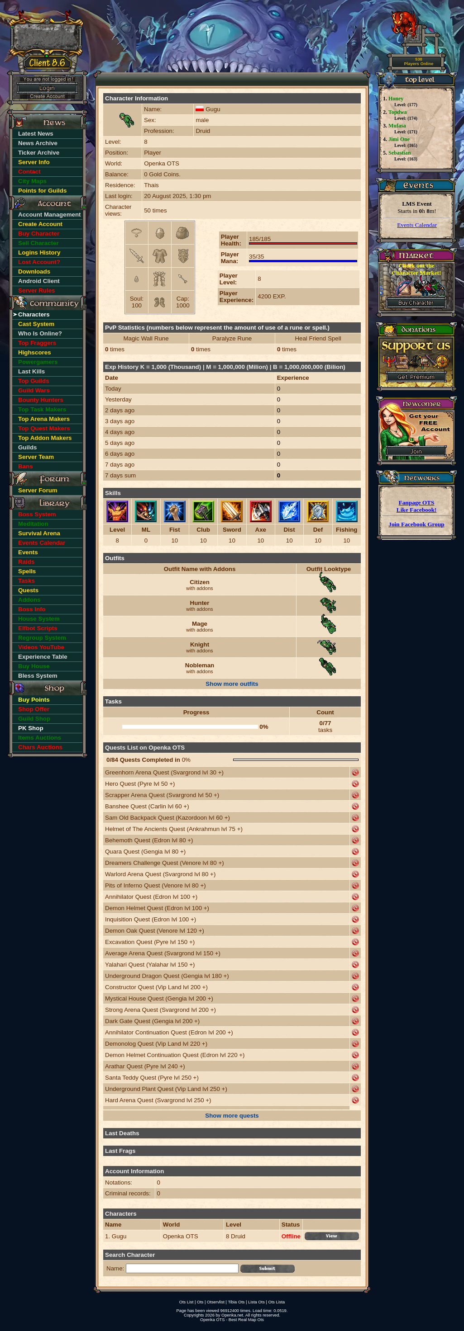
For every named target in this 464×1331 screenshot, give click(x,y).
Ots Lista (276, 1302)
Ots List (186, 1302)
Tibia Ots (236, 1302)
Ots (200, 1302)
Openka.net (232, 1315)
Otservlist (216, 1302)
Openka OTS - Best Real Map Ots (232, 1319)
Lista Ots (256, 1302)
